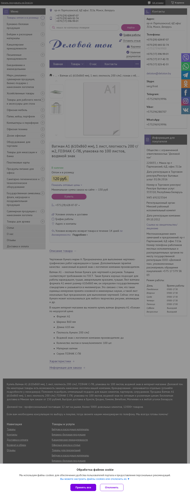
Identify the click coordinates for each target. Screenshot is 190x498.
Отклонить (111, 487)
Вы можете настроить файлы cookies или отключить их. (93, 478)
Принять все (83, 487)
